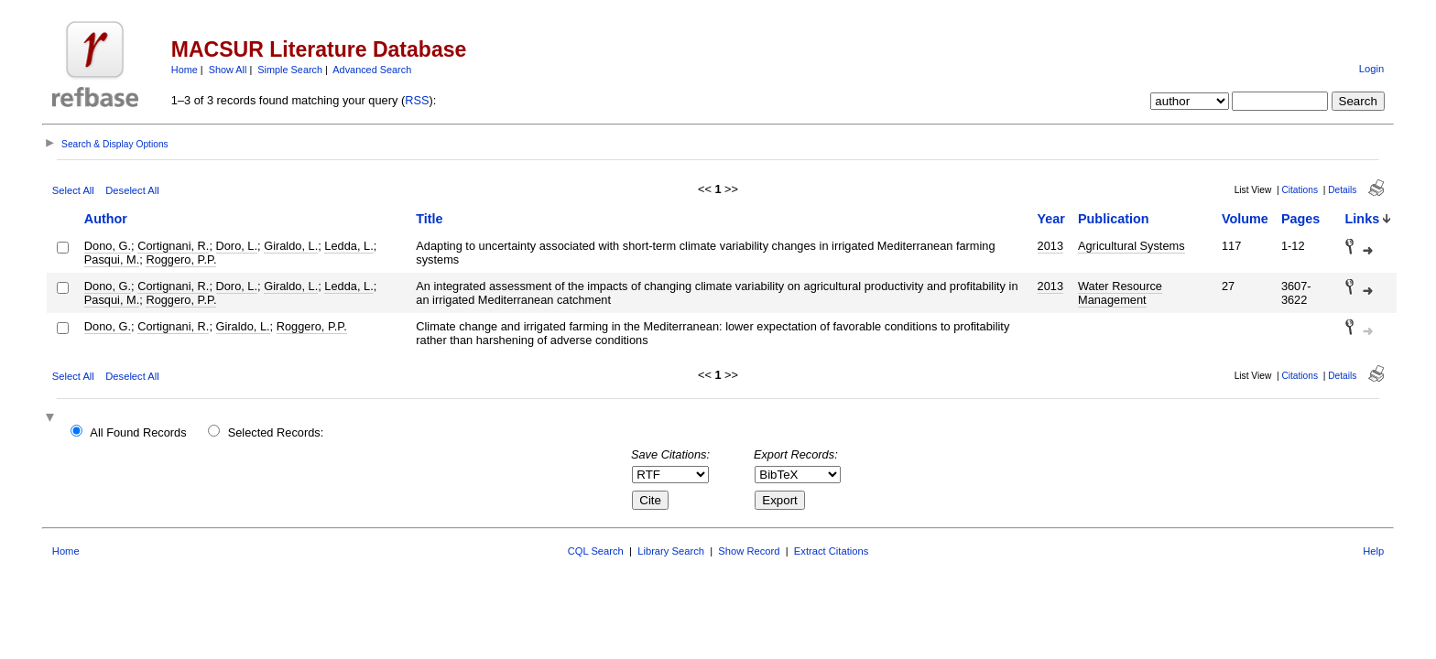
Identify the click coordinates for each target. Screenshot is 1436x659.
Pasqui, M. (111, 259)
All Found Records (138, 432)
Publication (1113, 218)
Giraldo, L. (291, 246)
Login (1371, 68)
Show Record (748, 551)
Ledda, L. (348, 246)
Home (184, 69)
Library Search (670, 551)
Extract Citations (831, 551)
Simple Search (289, 69)
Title (429, 218)
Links (1362, 218)
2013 (1050, 246)
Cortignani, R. (173, 246)
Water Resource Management (1120, 293)
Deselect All (131, 190)
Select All (73, 190)
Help (1373, 551)
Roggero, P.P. (181, 259)
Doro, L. (237, 246)
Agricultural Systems (1131, 246)
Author (105, 218)
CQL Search (596, 551)
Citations (1299, 190)
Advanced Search (371, 69)
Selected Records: (276, 432)
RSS (417, 100)
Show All (228, 69)
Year (1051, 218)
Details (1342, 190)
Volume (1245, 218)
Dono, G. (107, 246)
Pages (1300, 218)
